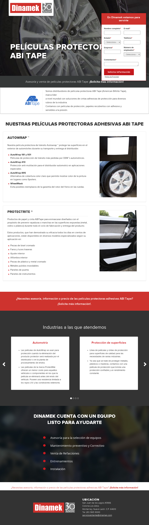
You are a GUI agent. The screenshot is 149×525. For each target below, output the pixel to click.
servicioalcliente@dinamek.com (97, 515)
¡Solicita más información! (106, 81)
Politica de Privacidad (112, 77)
